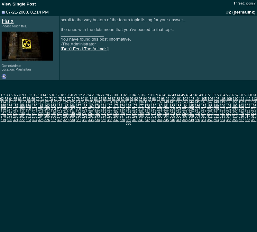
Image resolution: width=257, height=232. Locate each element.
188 (210, 106)
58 (241, 95)
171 (103, 106)
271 (216, 113)
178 (147, 106)
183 (178, 106)
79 (78, 99)
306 (178, 116)
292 (91, 116)
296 (116, 116)
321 (16, 120)
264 (172, 113)
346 (172, 120)
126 (78, 102)
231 (222, 109)
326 (47, 120)
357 (241, 120)
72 (46, 99)
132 (116, 102)
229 (210, 109)
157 (16, 106)
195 (254, 106)
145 (197, 102)
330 (72, 120)
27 (102, 95)
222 (166, 109)
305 (172, 116)
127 (84, 102)
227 (197, 109)
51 (210, 95)
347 (178, 120)
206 (66, 109)
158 (22, 106)
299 (135, 116)
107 (216, 99)
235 (247, 109)
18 (62, 95)
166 (72, 106)
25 (93, 95)
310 (204, 116)
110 (235, 99)
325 (41, 120)
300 (141, 116)
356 (235, 120)
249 (78, 113)
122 (53, 102)
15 (48, 95)
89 (122, 99)
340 (135, 120)
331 (78, 120)
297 (122, 116)
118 (28, 102)
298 (128, 116)
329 (66, 120)
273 (229, 113)
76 (64, 99)
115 (9, 102)
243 (41, 113)
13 (40, 95)
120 (41, 102)
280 (16, 116)
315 (235, 116)
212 (103, 109)
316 (241, 116)
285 (47, 116)
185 (191, 106)
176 (135, 106)
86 (109, 99)
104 (198, 99)
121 (47, 102)
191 (229, 106)
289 (72, 116)
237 (3, 113)
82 (91, 99)
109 (229, 99)
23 (85, 95)
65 (15, 99)
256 (122, 113)
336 (110, 120)
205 (59, 109)
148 (216, 102)
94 (145, 99)
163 (53, 106)
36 (142, 95)
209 (84, 109)
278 (3, 116)
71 (42, 99)
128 (91, 102)
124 (66, 102)
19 (67, 95)
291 (84, 116)
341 (141, 120)
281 (22, 116)
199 (22, 109)
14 (44, 95)
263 (166, 113)
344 (160, 120)
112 (248, 99)
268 (197, 113)
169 (91, 106)
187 (204, 106)
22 (80, 95)
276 (247, 113)
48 (196, 95)
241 (28, 113)
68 (29, 99)
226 (191, 109)
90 (127, 99)
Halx (8, 20)
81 (87, 99)
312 (216, 116)
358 (247, 120)
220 (153, 109)
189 (216, 106)
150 (229, 102)
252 (97, 113)
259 (141, 113)
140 (166, 102)
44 (178, 95)
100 (173, 99)
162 (47, 106)
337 (116, 120)
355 (229, 120)
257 (128, 113)
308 (191, 116)
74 (55, 99)
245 (53, 113)
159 (28, 106)
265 (178, 113)
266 (185, 113)
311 (210, 116)
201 (34, 109)
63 (6, 99)
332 (84, 120)
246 (59, 113)
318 (254, 116)
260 (147, 113)
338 (122, 120)
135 (135, 102)
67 (24, 99)
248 (72, 113)
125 (72, 102)
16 (53, 95)
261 (153, 113)
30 (116, 95)
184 (185, 106)
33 (129, 95)
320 (9, 120)
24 (89, 95)
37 (147, 95)
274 (235, 113)
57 (236, 95)
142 (178, 102)
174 (122, 106)
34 (134, 95)
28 (107, 95)
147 (210, 102)
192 (235, 106)
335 (103, 120)
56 (232, 95)
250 (84, 113)
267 (191, 113)
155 (3, 106)
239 (16, 113)
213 (110, 109)
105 (204, 99)
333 (91, 120)
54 (223, 95)
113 (254, 99)
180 (160, 106)
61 (254, 95)
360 (128, 123)
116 (16, 102)
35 (138, 95)
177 (141, 106)
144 (191, 102)
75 (60, 99)
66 (20, 99)
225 (185, 109)
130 (103, 102)
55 (228, 95)
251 (91, 113)
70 (38, 99)
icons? (250, 3)
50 (205, 95)
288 (66, 116)
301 (147, 116)
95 (149, 99)
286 (53, 116)
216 (128, 109)
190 (222, 106)
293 (97, 116)
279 (9, 116)
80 (82, 99)
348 (185, 120)
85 (104, 99)
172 (110, 106)
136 (141, 102)
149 (222, 102)
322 (22, 120)
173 (116, 106)
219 (147, 109)
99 (167, 99)
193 (241, 106)
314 (229, 116)
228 (204, 109)
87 (113, 99)
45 (183, 95)
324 (34, 120)
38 (151, 95)
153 (247, 102)
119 (34, 102)
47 (192, 95)
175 (128, 106)
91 (131, 99)
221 (160, 109)
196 (3, 109)
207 (72, 109)
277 (254, 113)
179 (153, 106)
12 (35, 95)
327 (53, 120)
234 (241, 109)
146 (204, 102)
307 (185, 116)
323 (28, 120)
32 (125, 95)
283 (34, 116)
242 (34, 113)
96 (154, 99)
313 (222, 116)
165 (66, 106)
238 (9, 113)
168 (84, 106)
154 (254, 102)
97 (158, 99)
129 (97, 102)
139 (160, 102)
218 (141, 109)
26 (98, 95)
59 (245, 95)
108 (223, 99)
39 (156, 95)
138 (153, 102)
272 (222, 113)
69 (33, 99)
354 (222, 120)
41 (165, 95)
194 (247, 106)
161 (41, 106)
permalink (244, 12)
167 (78, 106)
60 (250, 95)
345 (166, 120)
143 (185, 102)
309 (197, 116)
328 (59, 120)
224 (178, 109)
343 (153, 120)
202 (41, 109)
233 (235, 109)
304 (166, 116)
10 (26, 95)
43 (174, 95)
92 (136, 99)
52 (214, 95)
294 (103, 116)
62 (2, 99)
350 (197, 120)
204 (53, 109)
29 (111, 95)
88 (118, 99)
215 (122, 109)
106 (210, 99)
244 (47, 113)
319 (3, 120)
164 (59, 106)
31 (120, 95)
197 (9, 109)
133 (122, 102)
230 (216, 109)
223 (172, 109)
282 (28, 116)
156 (9, 106)
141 (172, 102)
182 (172, 106)
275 (241, 113)
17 (58, 95)
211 (97, 109)
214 (116, 109)
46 (187, 95)
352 (210, 120)
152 (241, 102)
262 (160, 113)
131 (110, 102)
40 (160, 95)
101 (179, 99)
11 (31, 95)
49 (201, 95)
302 (153, 116)
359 (254, 120)
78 (73, 99)
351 (204, 120)
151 (235, 102)
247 (66, 113)
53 (219, 95)
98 (163, 99)
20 (71, 95)
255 (116, 113)
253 (103, 113)
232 (229, 109)
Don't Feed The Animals (85, 48)
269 (204, 113)
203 (47, 109)
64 (11, 99)
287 (59, 116)
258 (135, 113)
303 (160, 116)
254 (110, 113)
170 (97, 106)
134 (128, 102)
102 (185, 99)
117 (22, 102)
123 (59, 102)
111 (241, 99)
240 (22, 113)
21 (76, 95)
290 (78, 116)
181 (166, 106)
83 (95, 99)
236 (254, 109)
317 (247, 116)
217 (135, 109)
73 (51, 99)
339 (128, 120)
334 (97, 120)
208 (78, 109)
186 (197, 106)
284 (41, 116)
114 (3, 102)
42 (169, 95)
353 (216, 120)
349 (191, 120)
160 (34, 106)
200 (28, 109)
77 (69, 99)
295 (110, 116)
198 (16, 109)
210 (91, 109)
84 (100, 99)
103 (191, 99)
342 (147, 120)
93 (140, 99)
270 (210, 113)
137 (147, 102)
